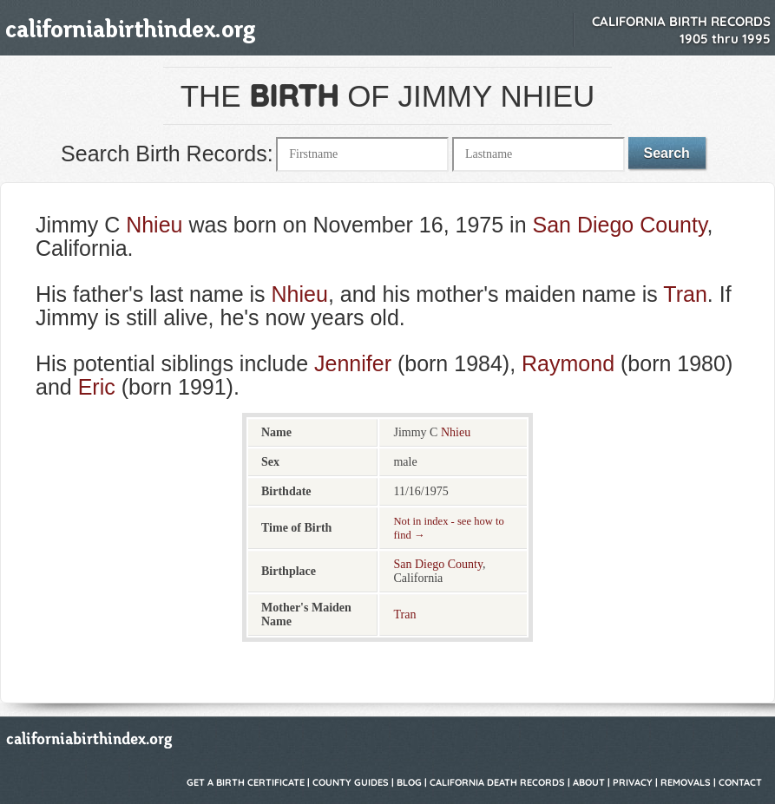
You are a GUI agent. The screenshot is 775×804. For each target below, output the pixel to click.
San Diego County (620, 224)
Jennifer (352, 363)
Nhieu (154, 224)
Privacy (633, 782)
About (589, 782)
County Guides (350, 782)
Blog (409, 782)
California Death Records (497, 782)
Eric (96, 387)
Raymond (568, 363)
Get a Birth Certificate (246, 782)
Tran (684, 294)
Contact (740, 782)
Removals (685, 782)
